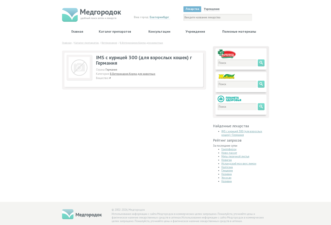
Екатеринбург (159, 17)
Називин (226, 174)
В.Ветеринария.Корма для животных (132, 74)
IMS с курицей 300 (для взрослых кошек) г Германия (241, 133)
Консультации (159, 31)
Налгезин (227, 167)
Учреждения (195, 31)
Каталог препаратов (115, 31)
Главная (77, 31)
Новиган (226, 160)
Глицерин (227, 170)
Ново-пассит (229, 153)
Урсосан (226, 177)
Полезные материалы (239, 31)
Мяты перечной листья (235, 156)
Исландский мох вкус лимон (238, 163)
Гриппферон (228, 149)
